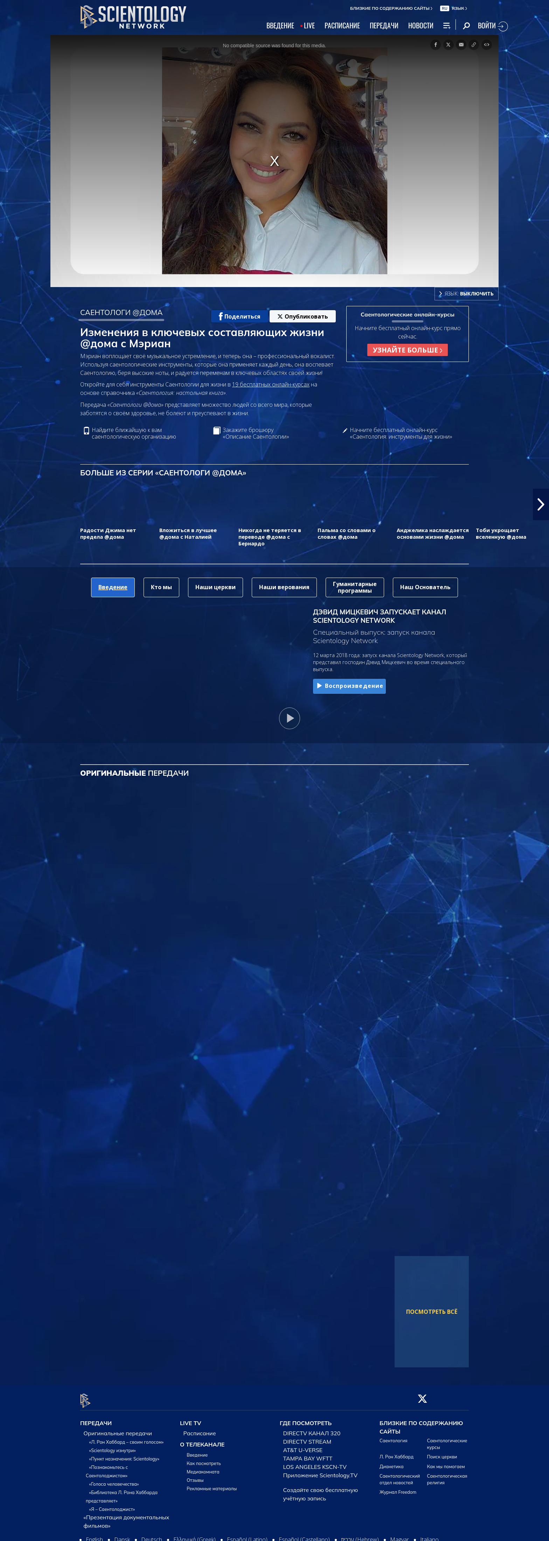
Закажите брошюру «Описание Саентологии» (256, 433)
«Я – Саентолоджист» (112, 1505)
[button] (541, 504)
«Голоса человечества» (114, 1480)
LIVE (309, 25)
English (94, 1535)
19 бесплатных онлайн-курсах (271, 384)
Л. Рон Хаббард (397, 1453)
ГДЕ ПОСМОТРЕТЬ (306, 1419)
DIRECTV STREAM (307, 1437)
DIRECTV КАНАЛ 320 (312, 1428)
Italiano (429, 1535)
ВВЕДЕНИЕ (280, 25)
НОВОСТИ (420, 25)
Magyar (399, 1535)
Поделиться (239, 316)
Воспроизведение (349, 686)
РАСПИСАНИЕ (342, 25)
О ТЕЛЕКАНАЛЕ (202, 1440)
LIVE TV (190, 1419)
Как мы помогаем (446, 1462)
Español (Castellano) (304, 1535)
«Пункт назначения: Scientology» (124, 1454)
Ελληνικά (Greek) (194, 1535)
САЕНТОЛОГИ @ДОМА (121, 312)
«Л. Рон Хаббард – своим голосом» (126, 1438)
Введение (197, 1450)
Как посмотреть (204, 1459)
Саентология (394, 1436)
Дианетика (392, 1462)
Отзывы (195, 1476)
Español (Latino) (247, 1535)
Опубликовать (302, 316)
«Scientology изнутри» (112, 1446)
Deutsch (151, 1535)
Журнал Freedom (398, 1488)
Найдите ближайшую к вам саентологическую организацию (134, 433)
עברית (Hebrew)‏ (360, 1535)
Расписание (199, 1428)
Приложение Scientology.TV (320, 1470)
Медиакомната (203, 1467)
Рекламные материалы (212, 1484)
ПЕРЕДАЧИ (384, 25)
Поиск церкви (442, 1453)
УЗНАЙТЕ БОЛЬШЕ (407, 350)
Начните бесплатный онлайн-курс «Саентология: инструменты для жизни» (401, 433)
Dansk (122, 1535)
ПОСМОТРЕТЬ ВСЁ (431, 1312)
